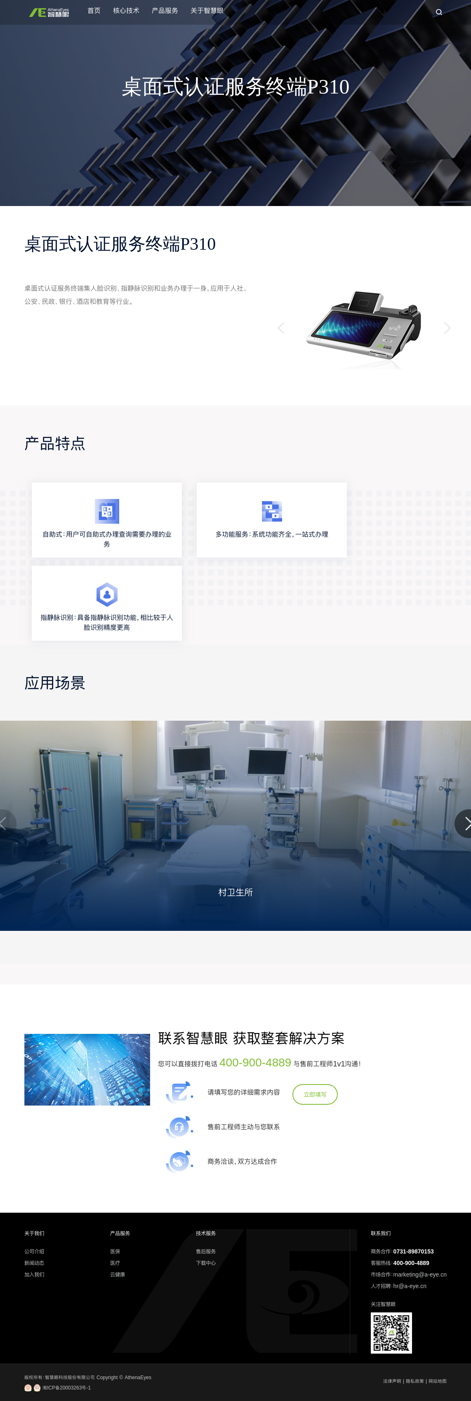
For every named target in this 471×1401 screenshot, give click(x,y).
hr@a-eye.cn (409, 1286)
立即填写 (315, 1094)
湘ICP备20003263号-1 (57, 1387)
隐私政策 (415, 1381)
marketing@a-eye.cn (420, 1274)
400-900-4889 (255, 1062)
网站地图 (438, 1381)
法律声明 (392, 1381)
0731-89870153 (413, 1251)
